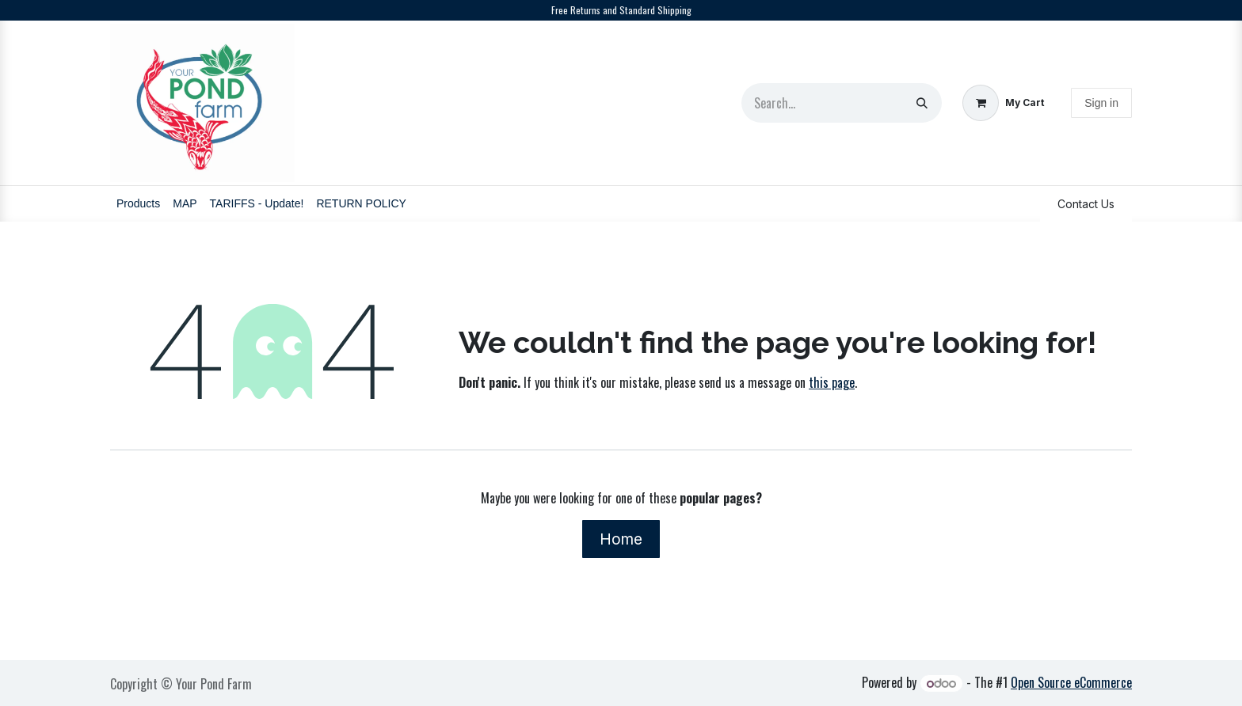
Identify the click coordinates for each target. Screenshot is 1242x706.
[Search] (922, 103)
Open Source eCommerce (1071, 682)
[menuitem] (138, 203)
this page (832, 382)
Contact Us (1085, 204)
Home (621, 539)
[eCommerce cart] (1003, 103)
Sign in (1101, 103)
